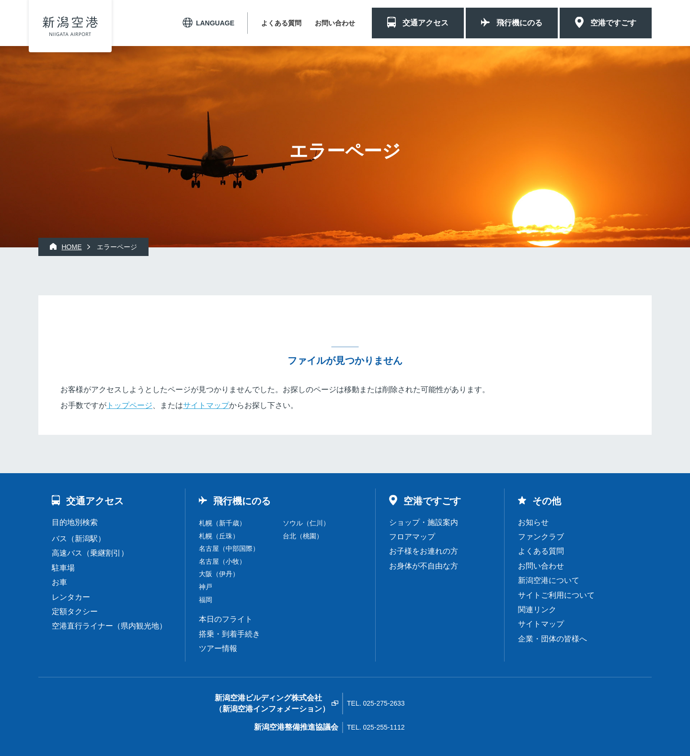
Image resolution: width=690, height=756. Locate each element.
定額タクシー (75, 611)
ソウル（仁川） (306, 523)
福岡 (205, 600)
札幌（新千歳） (222, 523)
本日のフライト (226, 619)
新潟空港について (548, 580)
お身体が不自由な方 (423, 566)
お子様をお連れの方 (423, 551)
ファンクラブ (541, 537)
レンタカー (71, 597)
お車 (59, 582)
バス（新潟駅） (78, 539)
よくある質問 (281, 23)
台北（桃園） (303, 536)
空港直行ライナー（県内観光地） (109, 626)
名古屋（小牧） (222, 561)
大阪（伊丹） (219, 574)
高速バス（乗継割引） (90, 553)
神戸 (205, 587)
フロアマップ (412, 537)
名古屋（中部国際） (229, 548)
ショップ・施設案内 (423, 522)
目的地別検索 (75, 522)
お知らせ (533, 522)
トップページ (129, 405)
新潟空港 (70, 26)
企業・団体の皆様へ (552, 639)
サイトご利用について (556, 595)
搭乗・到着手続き (229, 634)
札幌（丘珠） (219, 536)
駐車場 (63, 568)
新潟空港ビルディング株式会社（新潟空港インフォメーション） (272, 703)
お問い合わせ (335, 23)
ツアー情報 (218, 648)
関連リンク (537, 609)
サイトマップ (206, 405)
